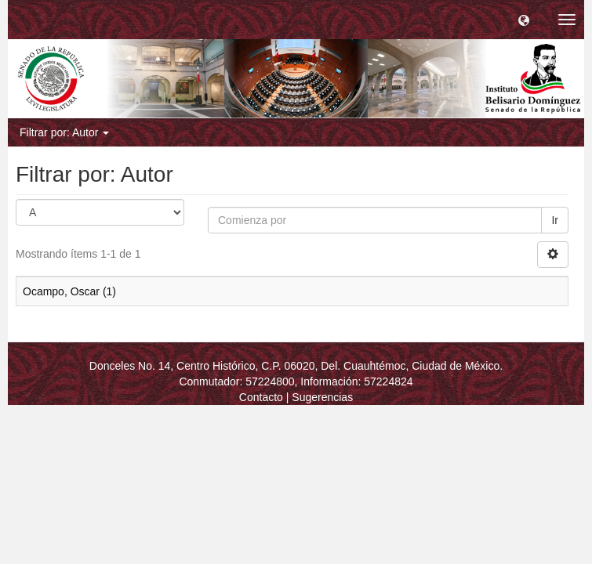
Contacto (261, 397)
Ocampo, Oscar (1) (69, 291)
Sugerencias (322, 397)
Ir (554, 220)
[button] (524, 19)
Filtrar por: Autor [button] (64, 132)
